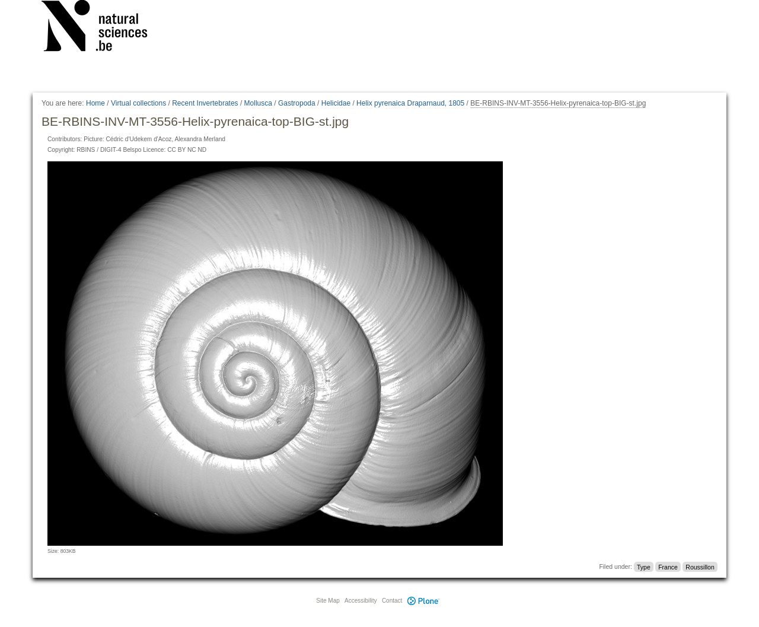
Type (643, 566)
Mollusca (258, 103)
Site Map (327, 600)
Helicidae (335, 103)
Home (95, 103)
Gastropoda (296, 103)
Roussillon (699, 566)
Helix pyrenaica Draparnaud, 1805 (410, 103)
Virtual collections (138, 103)
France (668, 566)
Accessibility (361, 600)
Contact (392, 600)
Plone (423, 600)
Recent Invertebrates (205, 103)
